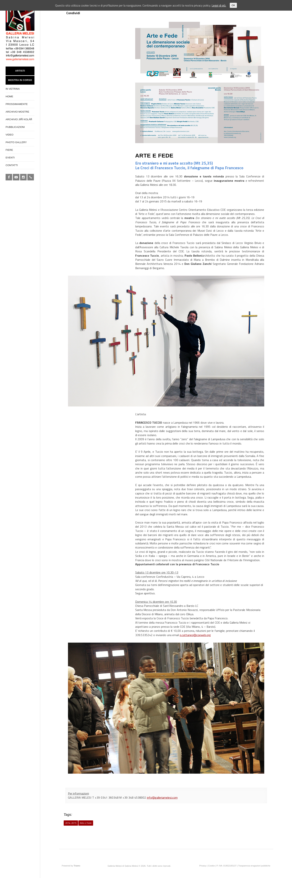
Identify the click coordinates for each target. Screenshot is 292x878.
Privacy (202, 866)
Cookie (211, 866)
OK (233, 5)
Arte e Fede (86, 823)
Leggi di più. (219, 5)
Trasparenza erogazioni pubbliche (254, 866)
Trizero (77, 866)
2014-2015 (71, 823)
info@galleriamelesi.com (162, 797)
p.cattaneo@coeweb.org (195, 635)
